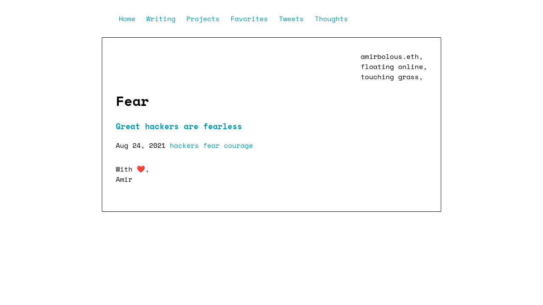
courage (238, 145)
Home (129, 19)
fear (211, 145)
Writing (162, 19)
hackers (184, 145)
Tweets (293, 19)
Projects (205, 19)
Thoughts (331, 19)
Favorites (251, 19)
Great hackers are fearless (179, 126)
